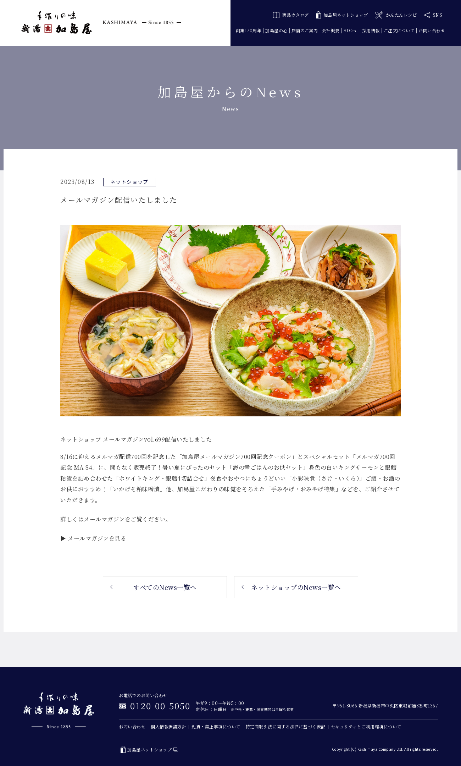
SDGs (350, 30)
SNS (433, 15)
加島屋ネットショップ (342, 15)
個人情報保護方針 (168, 726)
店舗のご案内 (304, 30)
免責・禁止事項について (215, 726)
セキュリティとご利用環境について (366, 726)
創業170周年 (249, 30)
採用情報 (371, 30)
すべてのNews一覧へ (165, 587)
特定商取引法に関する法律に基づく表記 (286, 726)
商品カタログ (291, 15)
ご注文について (399, 30)
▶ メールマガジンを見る (93, 538)
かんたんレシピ (396, 15)
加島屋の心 (276, 30)
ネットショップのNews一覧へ (296, 587)
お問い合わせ (431, 30)
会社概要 (331, 30)
